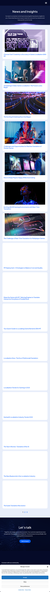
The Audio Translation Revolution (14, 505)
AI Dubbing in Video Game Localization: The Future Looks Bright (23, 86)
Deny (25, 582)
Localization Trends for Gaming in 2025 (17, 388)
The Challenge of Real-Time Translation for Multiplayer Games (24, 238)
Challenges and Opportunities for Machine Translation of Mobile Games (23, 147)
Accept (25, 577)
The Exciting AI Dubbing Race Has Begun (17, 117)
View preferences (25, 586)
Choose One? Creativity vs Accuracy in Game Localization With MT (25, 55)
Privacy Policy (28, 589)
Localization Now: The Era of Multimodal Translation (21, 358)
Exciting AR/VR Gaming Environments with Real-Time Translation (21, 208)
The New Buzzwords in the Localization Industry (19, 476)
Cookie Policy (21, 589)
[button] (47, 567)
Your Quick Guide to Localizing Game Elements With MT (22, 329)
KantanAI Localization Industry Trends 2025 (18, 417)
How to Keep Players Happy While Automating (19, 178)
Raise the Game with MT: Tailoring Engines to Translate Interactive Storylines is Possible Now (22, 298)
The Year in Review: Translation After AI (16, 447)
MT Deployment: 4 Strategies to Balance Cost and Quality (23, 268)
